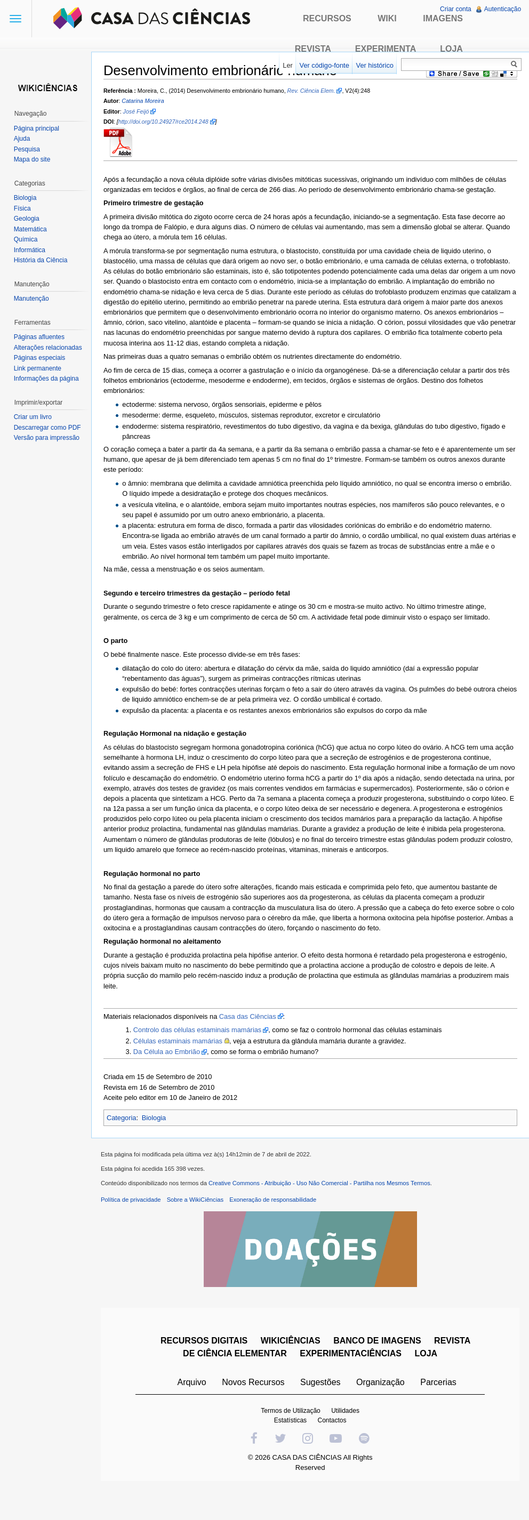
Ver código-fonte (323, 65)
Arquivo (193, 1385)
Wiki (387, 18)
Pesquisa (28, 149)
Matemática (31, 229)
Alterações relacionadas (49, 347)
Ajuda (23, 138)
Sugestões (321, 1385)
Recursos (327, 18)
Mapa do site (33, 159)
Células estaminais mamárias (181, 1041)
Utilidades (347, 1414)
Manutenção (32, 298)
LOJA (427, 1356)
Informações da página (47, 378)
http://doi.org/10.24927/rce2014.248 (167, 122)
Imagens (443, 18)
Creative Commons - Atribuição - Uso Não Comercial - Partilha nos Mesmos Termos (323, 1186)
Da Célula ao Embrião (170, 1053)
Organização (381, 1385)
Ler (287, 65)
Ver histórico (373, 65)
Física (23, 208)
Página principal (37, 128)
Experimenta (385, 48)
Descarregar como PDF (48, 427)
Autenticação (502, 9)
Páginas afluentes (40, 337)
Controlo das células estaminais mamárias (201, 1031)
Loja (451, 48)
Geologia (28, 218)
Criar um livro (34, 417)
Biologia (158, 1118)
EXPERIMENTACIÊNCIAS (352, 1356)
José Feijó (140, 112)
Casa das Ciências (251, 1017)
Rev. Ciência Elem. (315, 91)
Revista (313, 48)
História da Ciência (42, 260)
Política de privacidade (135, 1203)
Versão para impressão (48, 437)
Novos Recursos (254, 1385)
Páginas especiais (41, 357)
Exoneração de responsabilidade (276, 1203)
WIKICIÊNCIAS (292, 1343)
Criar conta (455, 9)
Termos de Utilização (292, 1414)
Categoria (125, 1118)
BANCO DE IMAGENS (378, 1343)
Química (27, 239)
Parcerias (440, 1385)
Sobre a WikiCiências (199, 1203)
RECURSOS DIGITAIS (205, 1343)
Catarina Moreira (146, 102)
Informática (30, 250)
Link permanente (38, 368)
